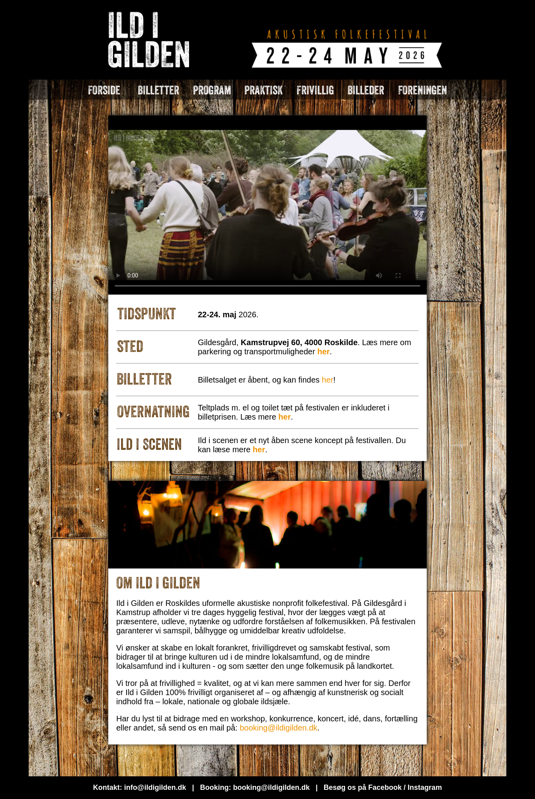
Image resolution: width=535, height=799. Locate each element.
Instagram (425, 787)
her (327, 379)
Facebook (385, 787)
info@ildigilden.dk (155, 787)
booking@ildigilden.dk (278, 727)
